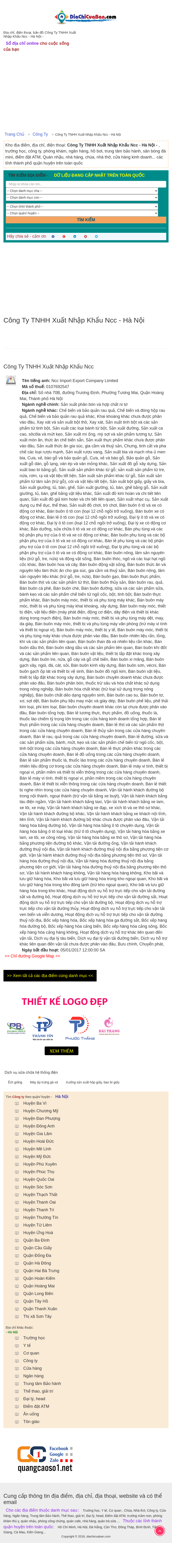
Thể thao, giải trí (31, 1391)
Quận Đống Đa (30, 1255)
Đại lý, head (27, 1398)
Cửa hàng (26, 1368)
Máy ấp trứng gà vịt (44, 1082)
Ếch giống (15, 1082)
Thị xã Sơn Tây (31, 1316)
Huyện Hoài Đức (32, 1141)
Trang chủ (14, 134)
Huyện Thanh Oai (33, 1202)
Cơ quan (24, 1353)
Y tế (20, 1345)
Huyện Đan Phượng (35, 1118)
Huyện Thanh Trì (32, 1209)
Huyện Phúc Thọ (32, 1171)
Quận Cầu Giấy (31, 1247)
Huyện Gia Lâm (31, 1133)
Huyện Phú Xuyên (33, 1164)
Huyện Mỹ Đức (30, 1156)
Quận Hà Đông (30, 1263)
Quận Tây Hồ (29, 1301)
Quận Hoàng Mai (32, 1286)
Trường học (27, 1337)
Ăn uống (24, 1414)
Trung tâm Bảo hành (35, 1383)
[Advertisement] (86, 94)
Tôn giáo (24, 1421)
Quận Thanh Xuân (33, 1308)
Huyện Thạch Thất (33, 1194)
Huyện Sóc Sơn (31, 1187)
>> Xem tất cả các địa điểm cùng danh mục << (50, 975)
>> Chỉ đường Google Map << (32, 956)
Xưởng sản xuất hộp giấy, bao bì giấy (92, 1082)
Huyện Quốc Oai (32, 1179)
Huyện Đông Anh (32, 1126)
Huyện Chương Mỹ (34, 1110)
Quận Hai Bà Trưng (34, 1270)
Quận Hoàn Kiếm (32, 1278)
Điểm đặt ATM (29, 1406)
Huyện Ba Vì (28, 1103)
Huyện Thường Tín (34, 1217)
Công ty (40, 134)
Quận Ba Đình (30, 1240)
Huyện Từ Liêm (31, 1225)
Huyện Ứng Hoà (31, 1232)
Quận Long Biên (31, 1293)
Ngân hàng (27, 1376)
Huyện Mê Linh (30, 1148)
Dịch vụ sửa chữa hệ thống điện (31, 1072)
